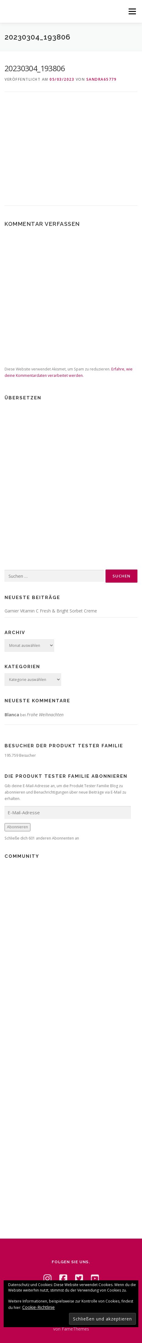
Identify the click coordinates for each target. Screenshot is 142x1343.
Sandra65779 (101, 79)
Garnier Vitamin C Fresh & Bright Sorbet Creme (51, 611)
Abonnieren (17, 826)
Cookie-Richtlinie (38, 1307)
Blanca (12, 714)
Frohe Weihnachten (45, 714)
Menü (132, 11)
